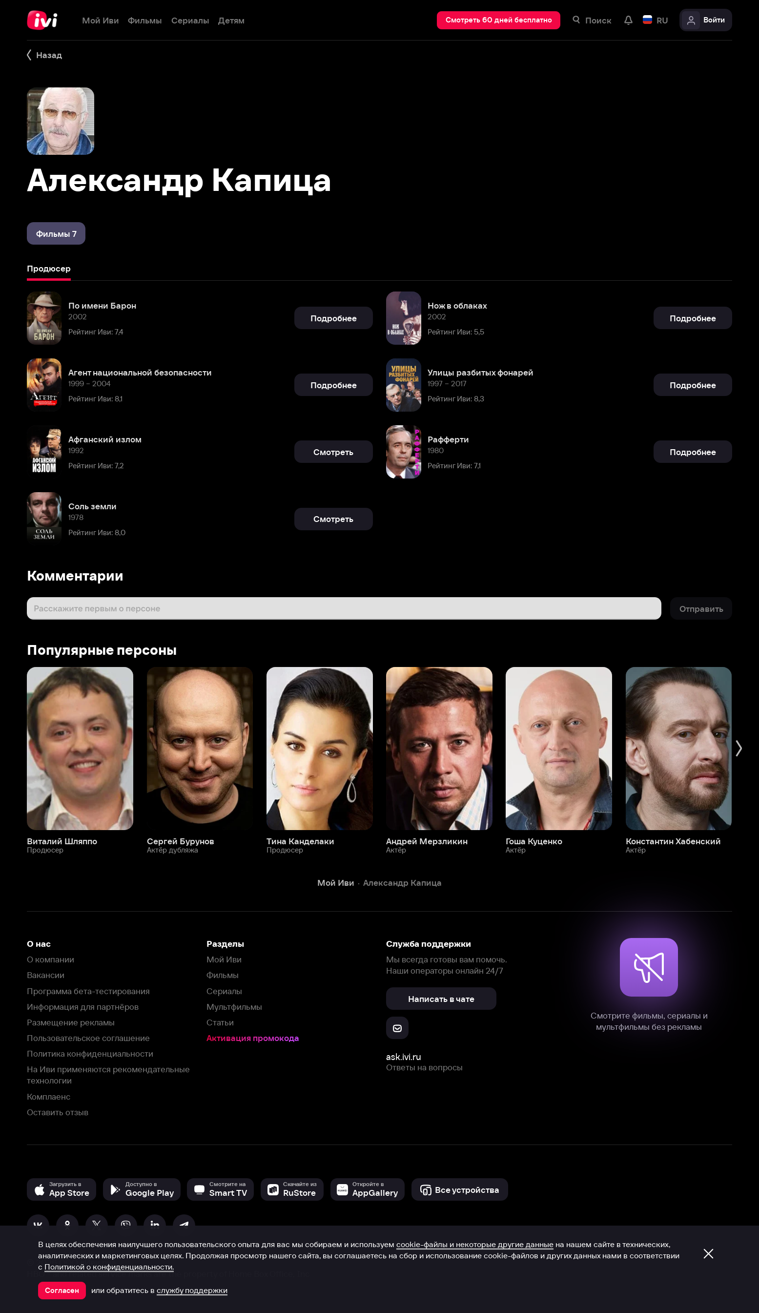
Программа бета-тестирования (88, 991)
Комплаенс (48, 1096)
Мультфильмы (234, 1006)
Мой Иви (224, 959)
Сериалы (224, 991)
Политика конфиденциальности (90, 1053)
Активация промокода (252, 1037)
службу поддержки (192, 1290)
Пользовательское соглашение (88, 1037)
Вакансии (45, 975)
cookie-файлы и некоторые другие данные (475, 1244)
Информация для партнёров (83, 1006)
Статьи (220, 1022)
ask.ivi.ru (403, 1057)
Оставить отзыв (57, 1112)
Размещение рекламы (71, 1022)
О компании (50, 959)
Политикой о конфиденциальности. (109, 1266)
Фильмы (222, 975)
